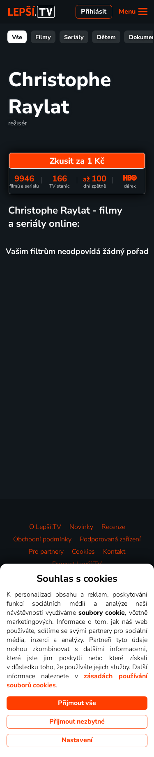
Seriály (74, 37)
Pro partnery (46, 551)
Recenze (113, 526)
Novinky (81, 526)
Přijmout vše (77, 703)
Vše (17, 37)
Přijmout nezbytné (77, 721)
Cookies (83, 551)
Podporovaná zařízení (110, 539)
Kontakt (114, 551)
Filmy (43, 37)
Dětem (106, 37)
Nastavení (77, 740)
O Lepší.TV (45, 526)
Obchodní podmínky (42, 539)
